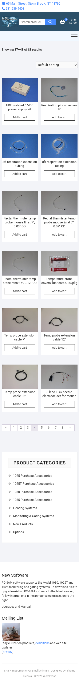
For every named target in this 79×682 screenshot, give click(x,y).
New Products (23, 524)
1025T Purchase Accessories (33, 484)
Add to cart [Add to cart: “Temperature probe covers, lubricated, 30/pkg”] (59, 291)
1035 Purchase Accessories (32, 500)
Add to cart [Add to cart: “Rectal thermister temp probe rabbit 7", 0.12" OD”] (19, 291)
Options (18, 532)
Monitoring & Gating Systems (33, 516)
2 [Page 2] (21, 427)
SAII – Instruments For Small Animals (26, 670)
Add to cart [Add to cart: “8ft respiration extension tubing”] (59, 173)
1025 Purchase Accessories (32, 476)
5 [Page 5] (42, 427)
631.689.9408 (13, 8)
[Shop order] (57, 65)
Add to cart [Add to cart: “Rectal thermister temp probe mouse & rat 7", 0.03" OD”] (19, 234)
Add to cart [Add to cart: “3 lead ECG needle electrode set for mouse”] (59, 404)
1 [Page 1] (14, 427)
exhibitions (42, 643)
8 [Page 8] (62, 427)
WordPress (49, 676)
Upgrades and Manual (16, 606)
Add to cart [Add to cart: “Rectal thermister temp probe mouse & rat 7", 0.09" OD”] (59, 234)
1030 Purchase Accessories (32, 492)
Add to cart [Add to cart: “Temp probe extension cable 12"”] (59, 347)
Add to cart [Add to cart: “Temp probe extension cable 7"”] (19, 347)
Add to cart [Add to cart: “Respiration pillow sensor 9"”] (59, 117)
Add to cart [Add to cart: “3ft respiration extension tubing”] (19, 173)
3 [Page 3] (28, 427)
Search (50, 22)
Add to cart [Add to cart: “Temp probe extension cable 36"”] (19, 404)
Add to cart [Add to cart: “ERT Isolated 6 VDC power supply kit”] (19, 117)
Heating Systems (25, 508)
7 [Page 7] (55, 427)
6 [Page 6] (49, 427)
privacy (7, 652)
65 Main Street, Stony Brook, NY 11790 (31, 3)
